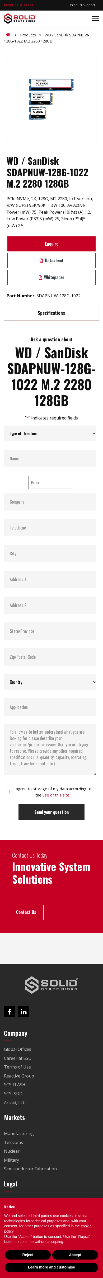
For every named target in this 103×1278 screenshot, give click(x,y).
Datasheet (52, 260)
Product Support (82, 5)
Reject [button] (27, 1255)
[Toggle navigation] (93, 18)
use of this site (56, 795)
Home (9, 35)
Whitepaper (51, 277)
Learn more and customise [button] (51, 1267)
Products (28, 34)
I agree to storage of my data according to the (52, 792)
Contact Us (26, 912)
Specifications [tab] (51, 312)
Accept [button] (75, 1255)
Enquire (51, 244)
